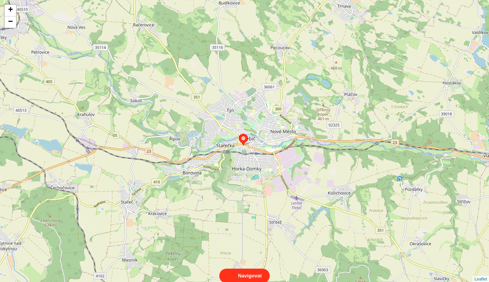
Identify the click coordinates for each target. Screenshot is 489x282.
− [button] (10, 22)
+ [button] (10, 10)
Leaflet (480, 272)
